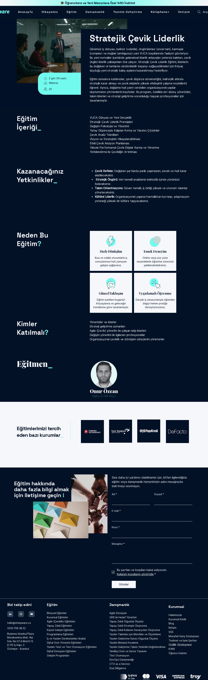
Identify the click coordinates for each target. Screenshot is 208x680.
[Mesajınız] (152, 555)
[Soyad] (172, 501)
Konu (116, 527)
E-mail (116, 511)
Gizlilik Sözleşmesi (180, 644)
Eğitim (52, 604)
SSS (171, 632)
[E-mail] (151, 517)
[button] (160, 12)
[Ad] (130, 501)
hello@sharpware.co (19, 622)
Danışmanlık (119, 604)
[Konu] (151, 534)
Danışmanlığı (121, 659)
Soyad (159, 494)
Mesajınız (118, 544)
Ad (114, 494)
